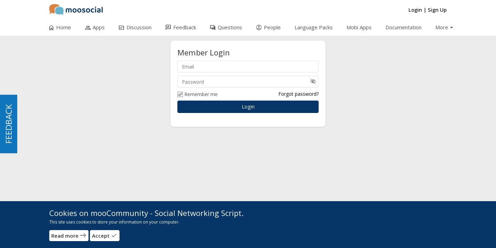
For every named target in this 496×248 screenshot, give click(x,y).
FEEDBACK (8, 124)
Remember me (197, 94)
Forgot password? (298, 94)
